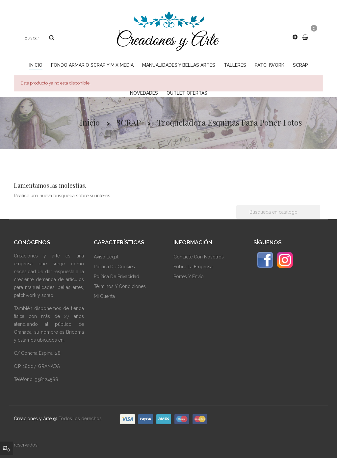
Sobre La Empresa (193, 266)
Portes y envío (188, 276)
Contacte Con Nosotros (198, 256)
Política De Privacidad (116, 276)
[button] (295, 37)
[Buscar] (278, 212)
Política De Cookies (114, 266)
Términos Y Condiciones (120, 286)
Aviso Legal (106, 256)
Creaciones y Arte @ (35, 418)
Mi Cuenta (104, 296)
